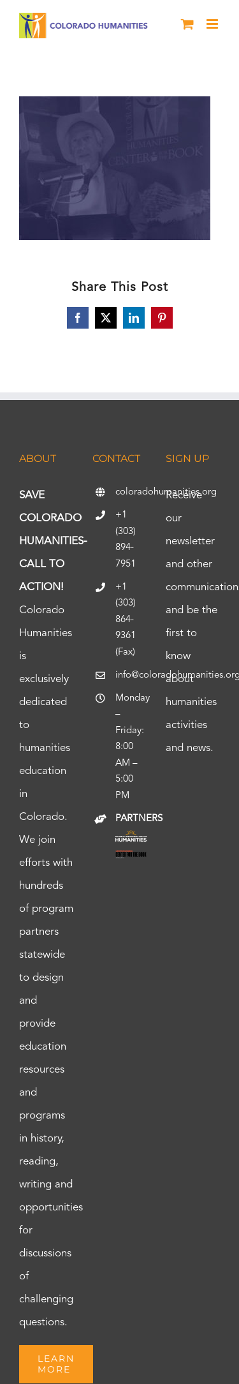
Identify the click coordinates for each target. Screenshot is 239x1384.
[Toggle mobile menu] (213, 24)
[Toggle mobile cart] (187, 24)
